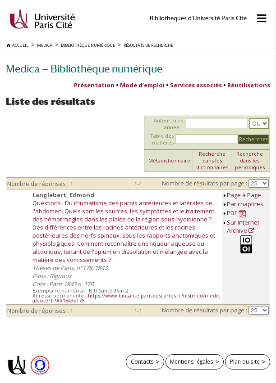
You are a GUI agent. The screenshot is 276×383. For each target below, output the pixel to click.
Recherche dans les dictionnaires (212, 160)
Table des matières (162, 139)
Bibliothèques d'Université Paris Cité (198, 18)
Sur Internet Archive (243, 226)
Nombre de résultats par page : (204, 183)
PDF (236, 213)
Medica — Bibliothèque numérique (84, 69)
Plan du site (245, 361)
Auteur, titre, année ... (169, 124)
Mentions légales (191, 361)
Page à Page (244, 195)
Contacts (142, 361)
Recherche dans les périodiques (250, 160)
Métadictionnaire (169, 160)
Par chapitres (245, 204)
